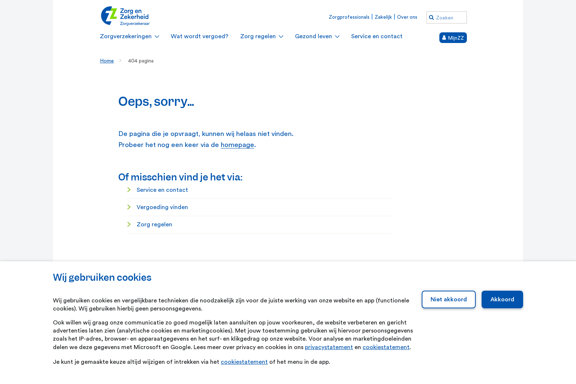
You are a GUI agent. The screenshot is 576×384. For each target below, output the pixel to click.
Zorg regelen (154, 224)
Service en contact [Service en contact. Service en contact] (162, 190)
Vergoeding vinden (162, 207)
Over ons (407, 17)
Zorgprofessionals (349, 17)
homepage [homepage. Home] (237, 144)
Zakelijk (383, 17)
